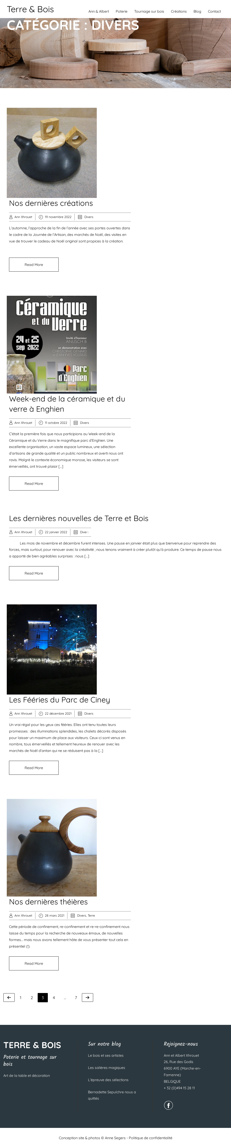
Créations (179, 11)
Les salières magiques (106, 1067)
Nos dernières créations (51, 203)
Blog (197, 11)
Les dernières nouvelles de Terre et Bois (78, 518)
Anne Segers (115, 1138)
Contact (214, 11)
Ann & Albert (98, 11)
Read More (34, 264)
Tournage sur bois (149, 11)
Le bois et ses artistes (106, 1055)
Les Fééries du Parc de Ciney (59, 699)
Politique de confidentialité (150, 1138)
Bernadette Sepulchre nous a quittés (112, 1095)
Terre (91, 915)
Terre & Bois (30, 9)
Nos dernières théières (48, 901)
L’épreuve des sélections (108, 1080)
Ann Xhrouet (23, 217)
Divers (88, 217)
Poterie (121, 11)
